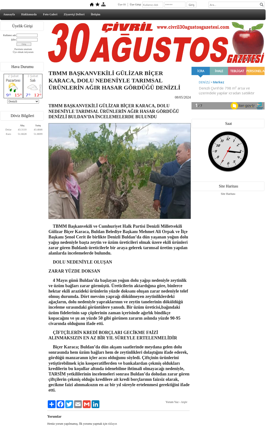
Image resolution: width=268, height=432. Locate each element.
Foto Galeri (50, 14)
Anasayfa (9, 14)
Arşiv (184, 402)
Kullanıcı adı (9, 35)
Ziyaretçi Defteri (74, 14)
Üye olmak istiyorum (23, 52)
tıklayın (112, 423)
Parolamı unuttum (23, 49)
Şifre (13, 39)
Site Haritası (228, 194)
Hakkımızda (29, 14)
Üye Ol (122, 4)
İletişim (95, 14)
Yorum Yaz (172, 402)
